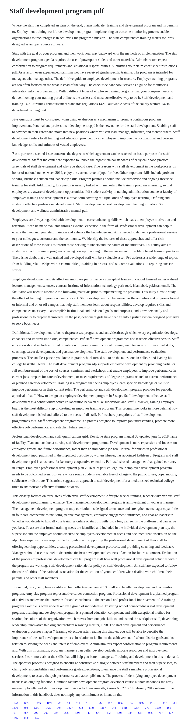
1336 (15, 707)
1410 (152, 702)
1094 (77, 712)
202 (46, 712)
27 (59, 702)
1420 (48, 707)
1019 (158, 707)
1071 (49, 702)
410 (88, 702)
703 (14, 712)
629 (140, 712)
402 (108, 712)
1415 (125, 707)
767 (161, 712)
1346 (38, 702)
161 (169, 707)
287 (110, 702)
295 (66, 712)
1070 (26, 702)
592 (37, 717)
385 (56, 712)
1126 (99, 702)
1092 (120, 702)
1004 (119, 712)
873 (81, 707)
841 (78, 702)
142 (88, 712)
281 (175, 702)
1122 (15, 702)
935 (150, 712)
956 (141, 702)
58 (68, 702)
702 (36, 712)
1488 (26, 717)
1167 (103, 707)
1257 (136, 707)
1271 (37, 707)
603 (26, 707)
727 (131, 702)
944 (114, 707)
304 (59, 707)
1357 (164, 702)
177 (171, 712)
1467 (25, 712)
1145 (15, 717)
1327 (70, 707)
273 (147, 707)
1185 (91, 707)
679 (98, 712)
